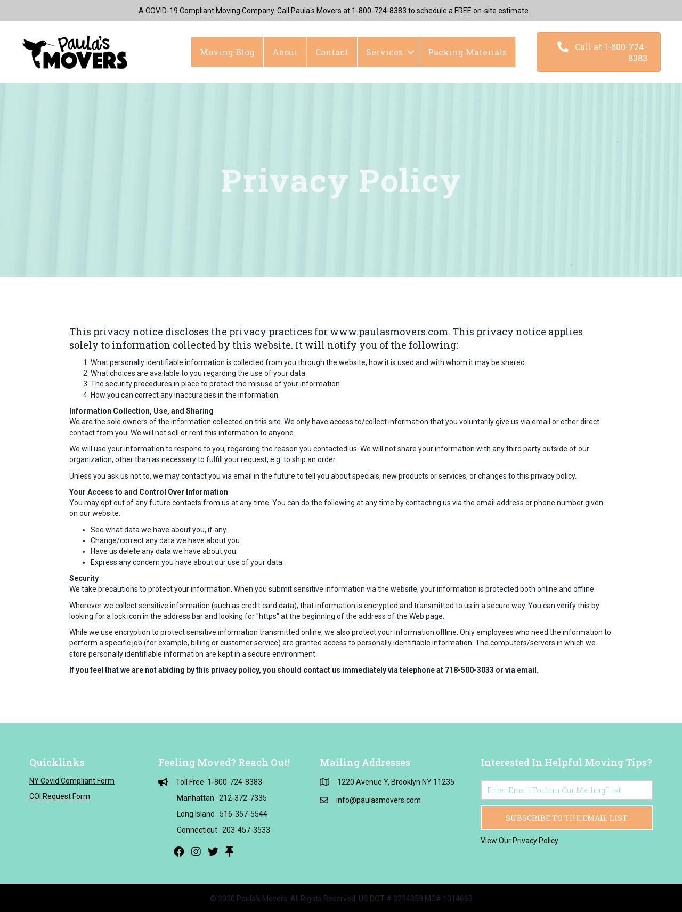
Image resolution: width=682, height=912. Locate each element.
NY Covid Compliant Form (72, 781)
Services (384, 52)
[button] (599, 52)
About (285, 52)
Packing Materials (467, 52)
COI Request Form (59, 796)
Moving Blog (227, 52)
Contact (331, 52)
